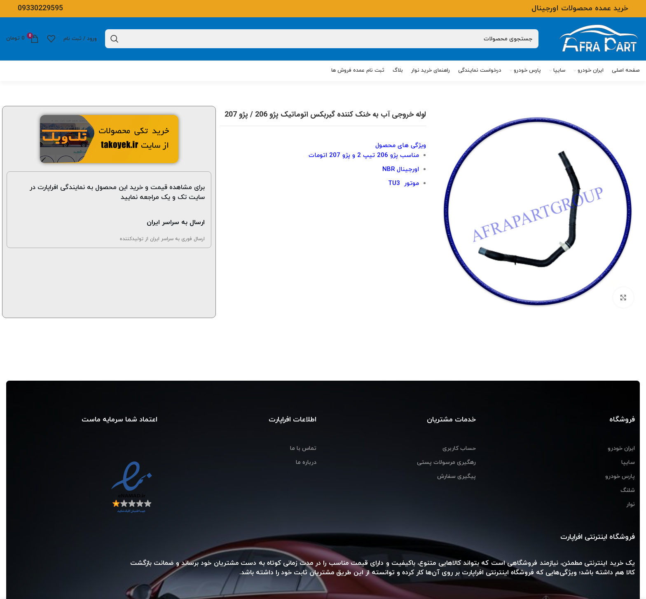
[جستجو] (321, 38)
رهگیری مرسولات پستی (446, 462)
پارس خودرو (620, 476)
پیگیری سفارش (456, 476)
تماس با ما (303, 448)
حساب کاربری (459, 448)
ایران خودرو (621, 448)
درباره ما (306, 462)
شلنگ (627, 490)
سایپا (628, 462)
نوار (630, 504)
